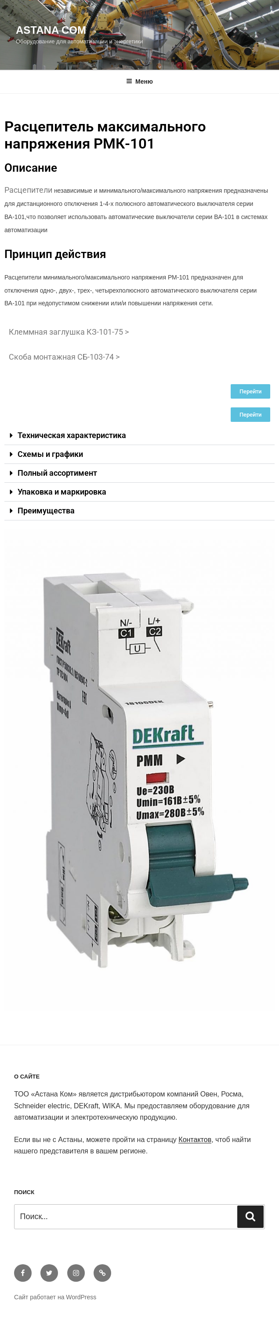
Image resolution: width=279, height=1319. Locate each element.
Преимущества (46, 510)
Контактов (194, 1139)
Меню (139, 81)
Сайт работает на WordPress (55, 1297)
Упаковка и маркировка (62, 491)
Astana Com (51, 30)
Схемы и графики (50, 454)
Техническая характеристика (72, 435)
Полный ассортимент (57, 472)
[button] (139, 435)
